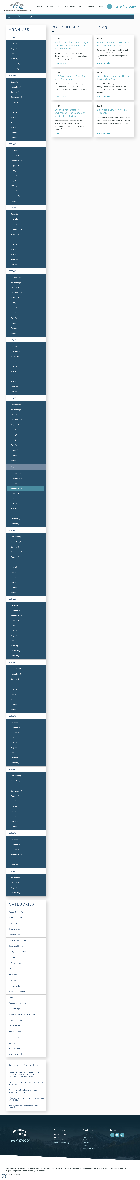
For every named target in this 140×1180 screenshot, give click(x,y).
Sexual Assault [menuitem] (15, 1031)
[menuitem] (39, 6)
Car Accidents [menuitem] (14, 934)
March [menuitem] (14, 59)
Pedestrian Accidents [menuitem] (17, 1003)
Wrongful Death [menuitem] (15, 1054)
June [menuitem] (14, 43)
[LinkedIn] (122, 1135)
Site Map (86, 1145)
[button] (4, 1176)
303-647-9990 (126, 6)
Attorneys (49, 6)
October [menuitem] (15, 92)
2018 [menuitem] (12, 530)
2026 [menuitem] (12, 37)
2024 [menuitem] (12, 144)
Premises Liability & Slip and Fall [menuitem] (22, 1014)
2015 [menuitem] (12, 716)
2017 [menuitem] (12, 599)
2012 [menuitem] (12, 871)
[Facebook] (112, 1135)
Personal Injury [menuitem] (15, 1008)
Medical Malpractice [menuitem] (17, 986)
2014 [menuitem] (12, 769)
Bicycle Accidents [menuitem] (16, 917)
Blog (15, 17)
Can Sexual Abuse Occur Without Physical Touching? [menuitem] (26, 1083)
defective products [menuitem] (16, 963)
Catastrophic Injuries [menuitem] (17, 940)
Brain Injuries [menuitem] (14, 929)
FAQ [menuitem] (10, 969)
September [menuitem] (16, 97)
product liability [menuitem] (15, 1020)
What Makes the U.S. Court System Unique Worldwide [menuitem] (26, 1099)
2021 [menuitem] (12, 339)
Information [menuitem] (14, 980)
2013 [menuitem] (12, 833)
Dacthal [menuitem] (12, 957)
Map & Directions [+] (61, 1143)
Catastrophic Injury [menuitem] (17, 946)
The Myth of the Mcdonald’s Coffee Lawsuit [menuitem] (23, 1106)
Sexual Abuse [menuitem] (14, 1026)
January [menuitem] (15, 69)
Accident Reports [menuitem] (16, 912)
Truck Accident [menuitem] (15, 1048)
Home (39, 6)
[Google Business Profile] (117, 1135)
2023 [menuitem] (12, 207)
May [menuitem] (13, 49)
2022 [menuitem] (12, 271)
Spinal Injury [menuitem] (14, 1037)
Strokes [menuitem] (12, 1043)
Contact (101, 6)
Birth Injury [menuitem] (13, 923)
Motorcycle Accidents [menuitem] (17, 991)
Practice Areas (70, 6)
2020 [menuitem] (12, 398)
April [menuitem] (14, 54)
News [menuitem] (11, 997)
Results (81, 6)
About (59, 6)
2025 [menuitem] (12, 75)
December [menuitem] (16, 82)
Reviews (91, 6)
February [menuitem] (15, 64)
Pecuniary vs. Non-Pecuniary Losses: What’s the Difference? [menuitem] (24, 1091)
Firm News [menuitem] (13, 974)
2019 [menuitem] (12, 467)
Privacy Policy (88, 1148)
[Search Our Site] (109, 6)
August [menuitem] (14, 102)
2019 (22, 17)
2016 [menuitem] (12, 662)
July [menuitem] (13, 107)
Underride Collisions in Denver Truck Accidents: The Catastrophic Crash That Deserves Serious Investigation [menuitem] (25, 1074)
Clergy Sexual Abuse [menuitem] (17, 951)
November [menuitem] (16, 87)
